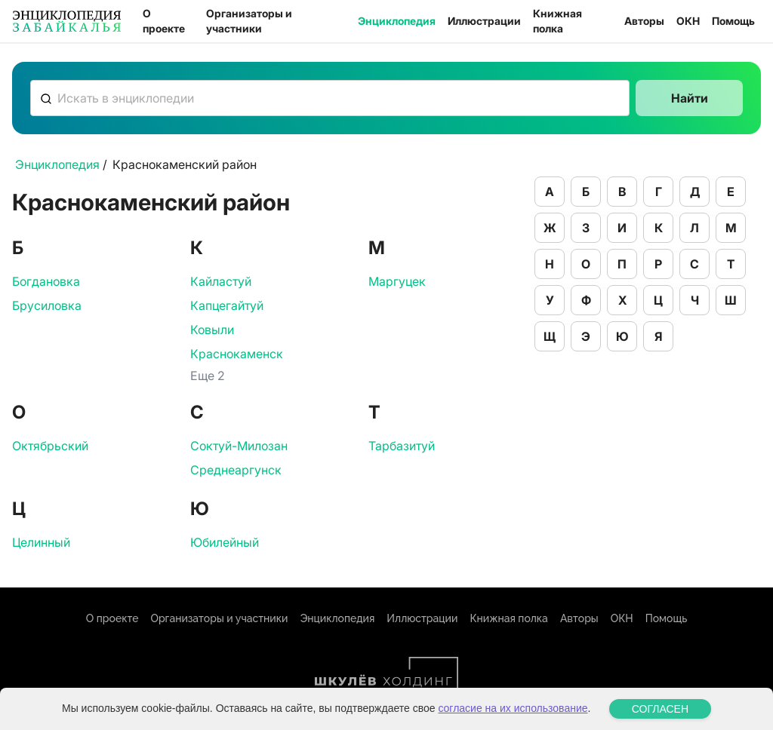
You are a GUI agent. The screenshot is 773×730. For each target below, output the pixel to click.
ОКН (688, 20)
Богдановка (46, 281)
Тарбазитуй (401, 445)
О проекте (164, 21)
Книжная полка (557, 21)
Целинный (41, 542)
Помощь (733, 20)
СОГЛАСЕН (660, 709)
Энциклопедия (397, 20)
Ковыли (212, 329)
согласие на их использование (512, 708)
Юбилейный (224, 542)
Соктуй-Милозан (239, 445)
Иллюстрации (484, 20)
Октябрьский (50, 445)
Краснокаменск (236, 353)
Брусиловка (47, 305)
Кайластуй (220, 281)
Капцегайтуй (226, 305)
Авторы (644, 20)
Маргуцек (397, 281)
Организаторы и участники (249, 21)
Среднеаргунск (236, 469)
